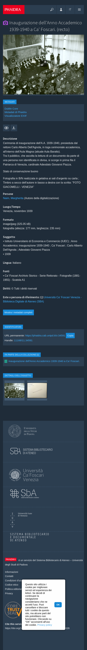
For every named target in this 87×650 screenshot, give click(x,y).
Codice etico (11, 584)
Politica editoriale (14, 589)
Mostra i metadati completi (18, 312)
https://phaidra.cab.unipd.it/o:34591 (45, 335)
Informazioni (11, 572)
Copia (70, 335)
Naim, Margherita (13, 198)
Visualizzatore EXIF (15, 115)
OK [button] (58, 604)
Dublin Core (11, 108)
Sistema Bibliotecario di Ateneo (52, 560)
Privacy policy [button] (44, 625)
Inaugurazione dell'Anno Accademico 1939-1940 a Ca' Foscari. (44, 361)
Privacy (9, 593)
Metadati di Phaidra (15, 112)
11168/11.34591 (23, 340)
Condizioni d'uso (13, 580)
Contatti (9, 576)
